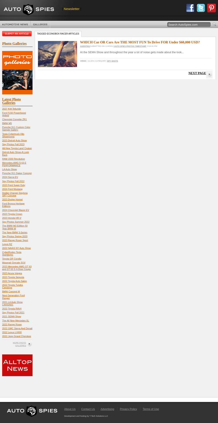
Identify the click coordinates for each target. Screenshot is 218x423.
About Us (69, 409)
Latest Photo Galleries (11, 101)
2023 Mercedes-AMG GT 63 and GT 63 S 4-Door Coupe (16, 267)
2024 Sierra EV (10, 177)
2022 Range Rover (12, 324)
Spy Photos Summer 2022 (16, 222)
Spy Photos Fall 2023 (13, 144)
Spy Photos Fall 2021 (13, 312)
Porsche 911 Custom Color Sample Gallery (16, 128)
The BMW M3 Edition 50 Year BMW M (15, 227)
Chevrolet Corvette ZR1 (14, 119)
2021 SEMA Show (11, 316)
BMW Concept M (11, 291)
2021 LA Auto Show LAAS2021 (12, 303)
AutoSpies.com (29, 10)
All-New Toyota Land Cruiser (17, 148)
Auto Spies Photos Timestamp (130, 46)
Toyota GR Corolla (11, 258)
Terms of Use (151, 409)
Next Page (197, 73)
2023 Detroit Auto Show (14, 140)
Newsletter (71, 9)
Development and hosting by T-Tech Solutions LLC (86, 416)
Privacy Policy (128, 409)
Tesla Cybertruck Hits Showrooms (13, 135)
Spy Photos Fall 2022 (13, 181)
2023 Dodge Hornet (12, 199)
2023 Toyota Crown (12, 214)
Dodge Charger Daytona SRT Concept (15, 194)
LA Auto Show (9, 169)
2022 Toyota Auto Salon (14, 281)
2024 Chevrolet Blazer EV (15, 210)
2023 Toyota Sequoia (13, 277)
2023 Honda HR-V (11, 218)
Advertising (107, 409)
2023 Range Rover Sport (15, 240)
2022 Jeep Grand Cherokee (16, 336)
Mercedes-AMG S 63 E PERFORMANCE (14, 164)
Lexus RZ (7, 244)
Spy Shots (112, 61)
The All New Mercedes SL (15, 320)
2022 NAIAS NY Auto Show (16, 248)
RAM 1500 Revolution (13, 159)
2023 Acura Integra (12, 273)
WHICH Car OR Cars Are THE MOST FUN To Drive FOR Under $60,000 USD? (140, 42)
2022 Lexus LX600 (12, 332)
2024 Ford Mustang (12, 189)
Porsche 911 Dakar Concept (17, 173)
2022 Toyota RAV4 (11, 308)
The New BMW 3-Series (14, 232)
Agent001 (85, 46)
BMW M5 (7, 123)
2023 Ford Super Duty (13, 185)
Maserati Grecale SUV (13, 262)
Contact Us (88, 409)
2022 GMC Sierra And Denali (17, 328)
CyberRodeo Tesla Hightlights (11, 253)
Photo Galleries (40, 24)
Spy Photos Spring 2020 (14, 236)
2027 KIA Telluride (11, 108)
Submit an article (17, 33)
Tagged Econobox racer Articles (58, 34)
